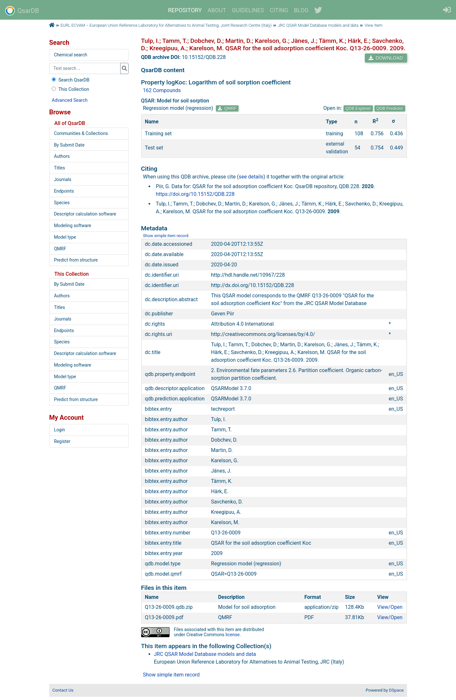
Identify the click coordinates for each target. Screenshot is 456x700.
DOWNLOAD (386, 58)
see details (251, 177)
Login (59, 429)
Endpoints (64, 191)
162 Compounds (162, 90)
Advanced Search (70, 100)
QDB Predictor (389, 108)
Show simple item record (166, 235)
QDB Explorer (358, 108)
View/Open (390, 607)
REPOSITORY (185, 10)
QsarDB (22, 10)
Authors (62, 156)
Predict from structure (76, 260)
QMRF (227, 108)
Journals (62, 179)
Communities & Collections (81, 133)
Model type (65, 237)
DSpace (396, 690)
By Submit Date (69, 145)
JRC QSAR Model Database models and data (318, 25)
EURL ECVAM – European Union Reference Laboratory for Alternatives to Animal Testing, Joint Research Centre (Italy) (166, 25)
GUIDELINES (248, 10)
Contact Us (63, 690)
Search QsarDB (70, 80)
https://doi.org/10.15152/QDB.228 (195, 194)
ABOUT (217, 10)
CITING (279, 10)
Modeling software (72, 225)
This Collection (70, 89)
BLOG (301, 10)
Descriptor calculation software (85, 213)
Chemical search (70, 54)
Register (62, 441)
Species (62, 202)
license (233, 634)
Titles (59, 167)
